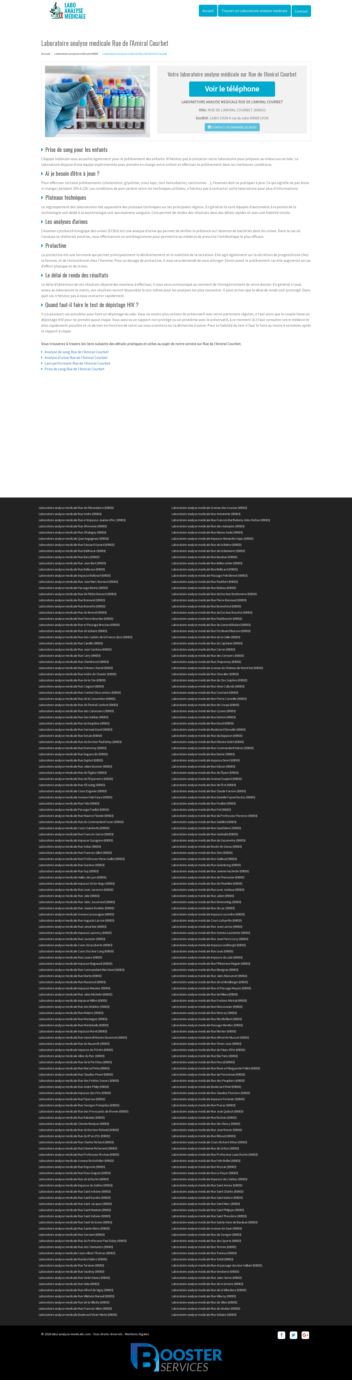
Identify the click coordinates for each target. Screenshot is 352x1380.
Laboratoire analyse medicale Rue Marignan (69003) (205, 970)
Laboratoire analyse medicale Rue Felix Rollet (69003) (206, 1160)
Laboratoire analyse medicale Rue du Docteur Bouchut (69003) (212, 612)
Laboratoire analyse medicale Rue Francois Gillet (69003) (75, 853)
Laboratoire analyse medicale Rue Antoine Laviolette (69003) (211, 933)
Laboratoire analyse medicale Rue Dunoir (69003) (203, 754)
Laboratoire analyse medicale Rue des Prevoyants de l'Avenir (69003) (84, 1111)
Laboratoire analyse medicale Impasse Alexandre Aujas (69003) (212, 538)
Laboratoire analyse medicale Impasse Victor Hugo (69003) (77, 883)
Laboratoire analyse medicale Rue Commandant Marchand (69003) (82, 970)
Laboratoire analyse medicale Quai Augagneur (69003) (74, 538)
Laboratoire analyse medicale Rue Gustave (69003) (72, 865)
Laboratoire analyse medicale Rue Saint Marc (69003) (206, 1204)
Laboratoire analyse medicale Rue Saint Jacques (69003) (75, 1204)
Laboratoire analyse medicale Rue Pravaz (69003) (204, 1105)
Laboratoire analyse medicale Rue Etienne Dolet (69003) (208, 742)
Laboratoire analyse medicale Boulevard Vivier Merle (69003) (78, 1314)
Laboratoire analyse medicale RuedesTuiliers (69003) (73, 1259)
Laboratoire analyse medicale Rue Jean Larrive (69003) (207, 926)
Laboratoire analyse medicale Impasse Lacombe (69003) (208, 914)
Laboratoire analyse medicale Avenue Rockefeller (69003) (76, 1160)
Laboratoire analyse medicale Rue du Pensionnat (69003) (208, 1074)
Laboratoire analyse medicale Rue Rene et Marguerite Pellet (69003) (216, 1068)
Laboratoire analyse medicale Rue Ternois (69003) (204, 1247)
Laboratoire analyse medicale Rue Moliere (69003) (71, 1013)
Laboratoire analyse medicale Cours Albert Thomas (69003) (77, 1253)
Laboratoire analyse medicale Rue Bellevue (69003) (72, 569)
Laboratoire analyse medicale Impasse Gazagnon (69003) (76, 840)
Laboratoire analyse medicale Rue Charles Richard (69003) (76, 1142)
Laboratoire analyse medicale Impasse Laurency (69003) (75, 933)
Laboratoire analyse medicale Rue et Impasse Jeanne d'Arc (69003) (82, 520)
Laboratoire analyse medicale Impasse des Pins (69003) (75, 1093)
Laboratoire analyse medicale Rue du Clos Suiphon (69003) (209, 680)
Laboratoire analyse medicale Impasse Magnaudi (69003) (75, 963)
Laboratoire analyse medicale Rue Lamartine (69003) (73, 926)
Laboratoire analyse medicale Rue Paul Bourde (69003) (207, 618)
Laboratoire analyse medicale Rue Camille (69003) (71, 643)
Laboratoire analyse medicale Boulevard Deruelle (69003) (209, 729)
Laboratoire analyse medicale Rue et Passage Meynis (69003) (211, 988)
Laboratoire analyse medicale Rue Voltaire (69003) (204, 1314)
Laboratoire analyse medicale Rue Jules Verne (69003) (207, 1278)
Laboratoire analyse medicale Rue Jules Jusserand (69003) (77, 902)
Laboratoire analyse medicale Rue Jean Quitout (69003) (207, 1111)
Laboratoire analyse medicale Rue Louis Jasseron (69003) (76, 889)
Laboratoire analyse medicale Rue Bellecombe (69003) (207, 563)
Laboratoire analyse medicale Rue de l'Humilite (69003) (207, 883)
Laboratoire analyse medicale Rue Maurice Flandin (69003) (76, 816)
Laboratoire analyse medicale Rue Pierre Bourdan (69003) (76, 618)
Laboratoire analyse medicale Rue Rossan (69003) (204, 1167)
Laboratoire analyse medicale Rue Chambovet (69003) (74, 662)
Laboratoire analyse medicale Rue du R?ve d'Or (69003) (74, 1136)
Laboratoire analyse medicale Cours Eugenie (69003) (73, 791)
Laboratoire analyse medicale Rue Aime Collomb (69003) (208, 686)
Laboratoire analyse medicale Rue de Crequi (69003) (205, 705)
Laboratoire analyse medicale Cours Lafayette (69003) (207, 920)
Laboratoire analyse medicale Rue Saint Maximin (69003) (75, 1210)
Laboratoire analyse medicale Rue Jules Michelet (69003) (75, 994)
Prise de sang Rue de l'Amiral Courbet (75, 368)
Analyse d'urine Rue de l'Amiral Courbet (76, 357)
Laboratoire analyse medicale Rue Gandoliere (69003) (206, 828)
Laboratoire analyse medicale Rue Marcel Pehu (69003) (74, 1068)
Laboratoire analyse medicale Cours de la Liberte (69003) (75, 945)
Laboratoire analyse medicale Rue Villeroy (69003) (204, 1296)
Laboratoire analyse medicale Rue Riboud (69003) (204, 1136)
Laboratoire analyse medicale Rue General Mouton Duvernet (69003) (83, 1037)
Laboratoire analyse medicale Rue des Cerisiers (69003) (208, 655)
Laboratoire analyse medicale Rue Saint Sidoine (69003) (75, 1216)
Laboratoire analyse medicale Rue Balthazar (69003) (72, 551)
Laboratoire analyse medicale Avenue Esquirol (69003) (207, 779)
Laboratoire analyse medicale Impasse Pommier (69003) (208, 1099)
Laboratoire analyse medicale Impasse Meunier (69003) (74, 988)
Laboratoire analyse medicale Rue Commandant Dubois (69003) (213, 748)
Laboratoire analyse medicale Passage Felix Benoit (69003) (210, 575)
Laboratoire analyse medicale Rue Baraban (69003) (204, 557)
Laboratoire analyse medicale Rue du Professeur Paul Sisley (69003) (83, 1241)
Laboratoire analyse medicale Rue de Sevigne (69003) (206, 1234)
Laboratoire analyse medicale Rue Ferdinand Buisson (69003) (211, 631)
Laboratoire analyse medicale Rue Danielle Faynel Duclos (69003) (213, 797)
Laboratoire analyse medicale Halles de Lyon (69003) (73, 877)
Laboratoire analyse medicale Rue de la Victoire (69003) (207, 1284)
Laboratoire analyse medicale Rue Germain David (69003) (75, 729)
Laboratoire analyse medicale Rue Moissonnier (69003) (207, 1006)
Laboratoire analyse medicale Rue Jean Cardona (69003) (75, 649)
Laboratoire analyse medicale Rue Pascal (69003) (203, 1062)
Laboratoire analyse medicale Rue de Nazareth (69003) (74, 1043)
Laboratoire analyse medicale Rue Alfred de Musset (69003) (210, 1037)
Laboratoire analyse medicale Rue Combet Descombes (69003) (80, 692)
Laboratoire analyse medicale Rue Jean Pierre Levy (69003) (210, 939)
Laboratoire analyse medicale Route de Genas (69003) (207, 846)
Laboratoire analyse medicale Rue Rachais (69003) (204, 1117)
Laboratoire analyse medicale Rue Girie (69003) (202, 853)
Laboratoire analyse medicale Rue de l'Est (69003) (204, 785)
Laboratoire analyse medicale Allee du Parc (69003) (72, 1056)
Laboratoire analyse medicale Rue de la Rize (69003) (205, 1148)
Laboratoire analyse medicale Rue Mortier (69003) (204, 1031)
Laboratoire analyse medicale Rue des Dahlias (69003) (73, 717)
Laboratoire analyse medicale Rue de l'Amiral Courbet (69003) (78, 705)
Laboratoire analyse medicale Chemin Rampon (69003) (74, 1124)
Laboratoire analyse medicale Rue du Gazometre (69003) (208, 840)
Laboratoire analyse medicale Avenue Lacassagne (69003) (76, 914)
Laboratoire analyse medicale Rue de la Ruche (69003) (74, 1179)
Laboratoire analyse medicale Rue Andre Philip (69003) (74, 1087)
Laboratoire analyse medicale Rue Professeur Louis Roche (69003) (215, 1154)
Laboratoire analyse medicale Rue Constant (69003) (205, 692)
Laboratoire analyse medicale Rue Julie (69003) (69, 896)
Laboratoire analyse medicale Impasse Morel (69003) (73, 1031)
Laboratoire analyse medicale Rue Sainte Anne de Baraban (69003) (215, 1222)
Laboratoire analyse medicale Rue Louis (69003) (202, 951)
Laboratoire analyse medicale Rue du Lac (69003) (203, 908)
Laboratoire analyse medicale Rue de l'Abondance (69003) (76, 508)
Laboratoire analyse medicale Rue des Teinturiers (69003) (76, 1247)
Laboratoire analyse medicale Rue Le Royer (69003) (205, 1173)
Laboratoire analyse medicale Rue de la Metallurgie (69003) (210, 982)
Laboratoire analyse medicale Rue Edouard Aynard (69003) (77, 545)
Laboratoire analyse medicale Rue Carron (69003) (203, 649)
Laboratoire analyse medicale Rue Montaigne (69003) (73, 1019)
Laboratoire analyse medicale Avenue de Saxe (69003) (207, 1228)
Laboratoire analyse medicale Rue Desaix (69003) (70, 735)
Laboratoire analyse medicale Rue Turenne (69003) (71, 1265)
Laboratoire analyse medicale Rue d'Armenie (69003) (73, 526)
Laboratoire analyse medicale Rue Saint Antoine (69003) (75, 1191)
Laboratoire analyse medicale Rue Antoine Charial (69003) (76, 668)
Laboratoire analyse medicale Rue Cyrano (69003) (204, 711)
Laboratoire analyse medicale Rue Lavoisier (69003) (72, 939)
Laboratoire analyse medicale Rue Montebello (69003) (74, 1025)
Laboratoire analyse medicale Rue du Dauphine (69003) (74, 723)
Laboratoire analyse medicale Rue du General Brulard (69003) (211, 625)
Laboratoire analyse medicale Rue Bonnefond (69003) (206, 606)
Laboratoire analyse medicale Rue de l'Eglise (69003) (73, 772)
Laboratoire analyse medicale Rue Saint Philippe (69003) (208, 1210)
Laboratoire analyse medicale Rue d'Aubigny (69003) (72, 532)
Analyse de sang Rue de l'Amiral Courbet (77, 351)
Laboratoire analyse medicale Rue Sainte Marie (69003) (74, 1228)
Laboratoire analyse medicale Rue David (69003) (203, 723)
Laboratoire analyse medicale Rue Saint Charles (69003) (207, 1191)
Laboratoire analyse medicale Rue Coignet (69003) (71, 686)
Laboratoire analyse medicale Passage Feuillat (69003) (74, 809)
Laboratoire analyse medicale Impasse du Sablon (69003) (76, 1185)
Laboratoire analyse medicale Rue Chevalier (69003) (205, 674)
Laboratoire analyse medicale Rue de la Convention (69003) (77, 699)
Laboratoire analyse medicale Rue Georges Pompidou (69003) (79, 1105)
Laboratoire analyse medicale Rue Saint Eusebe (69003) (75, 1197)
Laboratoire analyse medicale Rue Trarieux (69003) (204, 1253)
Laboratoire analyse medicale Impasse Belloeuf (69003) (75, 575)
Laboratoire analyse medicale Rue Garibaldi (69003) (205, 834)
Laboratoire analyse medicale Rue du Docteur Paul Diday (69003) (80, 742)
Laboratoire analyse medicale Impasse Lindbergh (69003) (209, 945)
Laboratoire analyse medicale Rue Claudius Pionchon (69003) (211, 1093)
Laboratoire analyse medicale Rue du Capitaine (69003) (207, 643)
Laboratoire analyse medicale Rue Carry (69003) (70, 655)
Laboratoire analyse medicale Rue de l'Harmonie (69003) (208, 877)
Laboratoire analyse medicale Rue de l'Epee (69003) (205, 772)
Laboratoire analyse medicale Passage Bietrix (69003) (73, 588)
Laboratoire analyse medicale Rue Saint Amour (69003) (207, 1185)
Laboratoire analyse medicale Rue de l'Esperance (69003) (76, 779)
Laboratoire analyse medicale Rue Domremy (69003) (73, 748)
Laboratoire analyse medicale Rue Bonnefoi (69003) (72, 606)
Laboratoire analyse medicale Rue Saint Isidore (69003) (207, 1197)
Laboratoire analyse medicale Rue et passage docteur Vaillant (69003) (217, 1265)
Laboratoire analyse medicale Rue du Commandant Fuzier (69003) (81, 822)
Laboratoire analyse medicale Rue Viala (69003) (69, 1284)
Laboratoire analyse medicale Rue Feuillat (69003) (204, 803)
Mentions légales (137, 1334)
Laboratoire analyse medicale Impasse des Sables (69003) (209, 1179)
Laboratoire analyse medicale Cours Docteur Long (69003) (76, 951)
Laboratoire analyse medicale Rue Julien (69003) (203, 896)
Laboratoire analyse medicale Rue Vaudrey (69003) (71, 1271)
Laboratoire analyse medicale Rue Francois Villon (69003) (75, 1308)
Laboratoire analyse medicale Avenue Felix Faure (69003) (75, 797)
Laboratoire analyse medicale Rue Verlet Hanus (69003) (74, 1278)
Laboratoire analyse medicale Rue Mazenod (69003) (72, 982)
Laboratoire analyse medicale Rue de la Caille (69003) (206, 637)
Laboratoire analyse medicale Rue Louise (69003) (70, 957)
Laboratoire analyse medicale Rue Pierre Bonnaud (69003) (209, 600)
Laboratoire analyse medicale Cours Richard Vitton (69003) (209, 1142)
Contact (301, 11)
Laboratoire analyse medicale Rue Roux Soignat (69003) (75, 1173)
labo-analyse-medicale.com (71, 1334)
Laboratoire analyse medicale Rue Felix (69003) (69, 803)
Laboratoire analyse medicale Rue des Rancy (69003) (206, 1124)
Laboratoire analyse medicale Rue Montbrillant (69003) (207, 1019)
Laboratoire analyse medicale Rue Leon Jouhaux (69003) (208, 889)
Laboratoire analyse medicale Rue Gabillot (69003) (204, 822)
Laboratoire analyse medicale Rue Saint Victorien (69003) (75, 1222)
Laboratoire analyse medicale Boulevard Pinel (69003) (206, 1087)
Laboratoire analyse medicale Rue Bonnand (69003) (72, 600)
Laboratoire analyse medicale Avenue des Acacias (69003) (209, 508)
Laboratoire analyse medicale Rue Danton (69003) (204, 717)
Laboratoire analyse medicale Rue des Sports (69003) (206, 1241)
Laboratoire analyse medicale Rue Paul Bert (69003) (205, 581)
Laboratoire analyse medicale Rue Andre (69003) (70, 514)
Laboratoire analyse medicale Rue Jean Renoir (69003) (207, 1130)
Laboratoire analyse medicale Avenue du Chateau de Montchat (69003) (217, 668)
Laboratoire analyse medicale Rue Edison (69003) (203, 766)
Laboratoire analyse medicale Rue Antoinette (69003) (206, 514)
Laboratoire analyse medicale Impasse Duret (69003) (206, 760)
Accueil (208, 10)
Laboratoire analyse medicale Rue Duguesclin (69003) (73, 754)
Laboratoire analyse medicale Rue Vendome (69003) (205, 1271)
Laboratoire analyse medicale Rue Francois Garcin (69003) (76, 834)
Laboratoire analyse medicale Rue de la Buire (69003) (73, 631)
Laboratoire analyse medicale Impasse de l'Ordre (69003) (76, 1050)
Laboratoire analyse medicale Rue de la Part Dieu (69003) (75, 1062)
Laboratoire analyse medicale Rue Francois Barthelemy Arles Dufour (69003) (221, 520)
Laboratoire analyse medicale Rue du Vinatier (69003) (206, 1308)
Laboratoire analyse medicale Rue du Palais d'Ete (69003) (208, 1050)
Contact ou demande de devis (232, 127)
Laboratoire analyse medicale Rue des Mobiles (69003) (74, 1006)
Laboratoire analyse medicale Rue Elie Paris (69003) (205, 1056)
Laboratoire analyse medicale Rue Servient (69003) (72, 1234)
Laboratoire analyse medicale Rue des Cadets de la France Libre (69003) (85, 637)
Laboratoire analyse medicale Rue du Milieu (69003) (205, 994)
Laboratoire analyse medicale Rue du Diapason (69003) (207, 735)
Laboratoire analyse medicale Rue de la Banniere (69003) (208, 551)
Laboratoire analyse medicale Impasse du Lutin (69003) (207, 957)
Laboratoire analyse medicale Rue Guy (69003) (69, 871)
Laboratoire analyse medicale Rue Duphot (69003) (71, 760)
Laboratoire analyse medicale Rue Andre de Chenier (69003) (77, 674)
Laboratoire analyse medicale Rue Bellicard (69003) (205, 569)
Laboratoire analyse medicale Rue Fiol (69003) (201, 809)
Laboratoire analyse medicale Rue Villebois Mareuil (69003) (76, 1296)
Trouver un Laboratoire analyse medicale (254, 10)
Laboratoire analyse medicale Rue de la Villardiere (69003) (209, 1290)
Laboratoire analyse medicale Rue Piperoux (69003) (72, 1099)
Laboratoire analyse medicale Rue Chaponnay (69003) (206, 662)
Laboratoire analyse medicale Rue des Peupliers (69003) (208, 1080)
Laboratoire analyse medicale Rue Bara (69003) (69, 557)
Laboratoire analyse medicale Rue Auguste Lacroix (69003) (76, 920)
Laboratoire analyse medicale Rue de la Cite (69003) (72, 680)
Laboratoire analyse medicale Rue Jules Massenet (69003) (209, 976)
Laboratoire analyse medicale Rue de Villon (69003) (204, 1302)
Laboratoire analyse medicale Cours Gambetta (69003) (74, 828)
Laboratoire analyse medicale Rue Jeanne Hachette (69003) (210, 871)
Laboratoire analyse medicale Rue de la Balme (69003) (206, 545)
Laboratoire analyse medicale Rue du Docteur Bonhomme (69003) (214, 594)
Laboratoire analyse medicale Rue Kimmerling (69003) (206, 902)
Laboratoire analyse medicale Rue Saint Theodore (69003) (209, 1216)
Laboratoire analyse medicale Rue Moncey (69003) (204, 1013)
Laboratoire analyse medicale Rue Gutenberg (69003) (206, 865)
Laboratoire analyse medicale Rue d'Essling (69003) (72, 785)
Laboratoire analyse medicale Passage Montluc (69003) (207, 1025)
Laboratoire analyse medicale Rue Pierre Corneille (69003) (209, 699)
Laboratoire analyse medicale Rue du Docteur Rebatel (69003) (79, 1130)
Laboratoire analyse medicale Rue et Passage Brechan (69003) (79, 625)
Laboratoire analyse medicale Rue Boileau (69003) (204, 588)
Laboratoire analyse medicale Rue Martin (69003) (70, 976)
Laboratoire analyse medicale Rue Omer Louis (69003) (206, 1043)
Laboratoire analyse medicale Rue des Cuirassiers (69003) (76, 711)
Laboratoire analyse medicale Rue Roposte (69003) (72, 1167)
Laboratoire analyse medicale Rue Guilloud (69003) (204, 859)
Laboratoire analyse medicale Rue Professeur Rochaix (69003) (79, 1154)
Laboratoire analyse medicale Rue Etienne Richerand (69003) (78, 1148)
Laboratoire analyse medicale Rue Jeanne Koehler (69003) (76, 908)
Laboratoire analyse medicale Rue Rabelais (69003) (72, 1117)
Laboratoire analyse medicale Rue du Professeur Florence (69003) (215, 816)
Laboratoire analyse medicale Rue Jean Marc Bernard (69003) (78, 581)
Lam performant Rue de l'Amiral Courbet (78, 363)
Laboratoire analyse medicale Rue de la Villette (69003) (74, 1302)
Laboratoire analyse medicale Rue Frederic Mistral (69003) (209, 1000)
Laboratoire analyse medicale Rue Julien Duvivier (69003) (75, 766)
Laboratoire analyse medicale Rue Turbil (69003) (202, 1259)
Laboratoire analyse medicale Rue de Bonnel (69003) (73, 612)
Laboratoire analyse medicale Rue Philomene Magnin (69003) (211, 963)
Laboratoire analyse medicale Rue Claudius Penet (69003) (76, 1074)
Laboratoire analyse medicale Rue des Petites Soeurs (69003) (79, 1080)
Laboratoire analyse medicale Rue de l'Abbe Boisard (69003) (77, 594)
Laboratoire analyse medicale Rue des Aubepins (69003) (208, 526)
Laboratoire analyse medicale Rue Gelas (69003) (70, 846)
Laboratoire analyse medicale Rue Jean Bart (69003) (72, 563)
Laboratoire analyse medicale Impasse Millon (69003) (73, 1000)
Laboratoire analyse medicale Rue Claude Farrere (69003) (209, 791)
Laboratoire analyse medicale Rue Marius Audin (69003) (207, 532)
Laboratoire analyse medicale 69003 (76, 53)
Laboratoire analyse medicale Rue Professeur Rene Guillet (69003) (82, 859)
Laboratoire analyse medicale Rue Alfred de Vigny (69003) (76, 1290)
